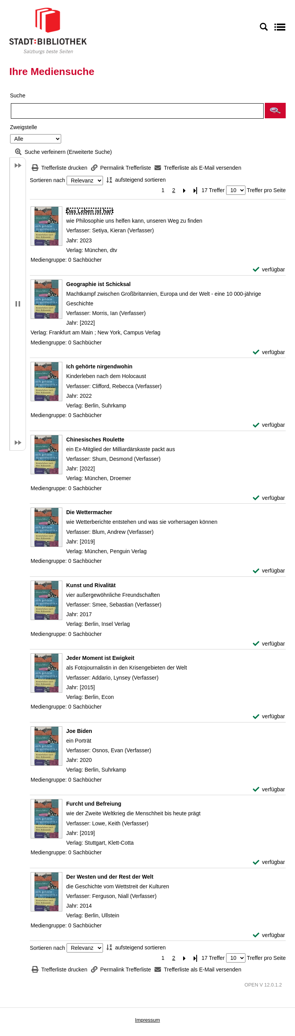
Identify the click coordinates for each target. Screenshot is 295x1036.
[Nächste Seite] (184, 190)
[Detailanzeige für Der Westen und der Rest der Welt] (109, 877)
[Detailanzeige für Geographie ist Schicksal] (98, 284)
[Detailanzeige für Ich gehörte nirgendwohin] (99, 366)
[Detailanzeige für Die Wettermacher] (89, 512)
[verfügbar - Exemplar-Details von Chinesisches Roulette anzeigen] (269, 498)
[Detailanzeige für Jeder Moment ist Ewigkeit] (100, 658)
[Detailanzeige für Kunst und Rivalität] (91, 585)
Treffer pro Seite (266, 190)
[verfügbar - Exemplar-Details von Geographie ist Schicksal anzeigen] (269, 352)
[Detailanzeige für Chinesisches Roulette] (95, 439)
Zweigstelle (23, 127)
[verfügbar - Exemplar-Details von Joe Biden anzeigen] (269, 789)
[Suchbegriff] (137, 111)
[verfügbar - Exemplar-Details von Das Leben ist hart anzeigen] (269, 269)
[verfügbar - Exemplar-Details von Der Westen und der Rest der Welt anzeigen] (269, 935)
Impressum (147, 1020)
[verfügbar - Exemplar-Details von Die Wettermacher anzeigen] (269, 571)
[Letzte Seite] (195, 190)
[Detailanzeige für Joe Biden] (79, 731)
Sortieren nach (47, 180)
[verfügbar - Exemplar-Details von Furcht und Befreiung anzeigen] (269, 862)
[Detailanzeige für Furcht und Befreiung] (93, 804)
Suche (18, 95)
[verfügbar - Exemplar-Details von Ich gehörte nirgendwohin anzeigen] (269, 425)
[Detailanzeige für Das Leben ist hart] (89, 211)
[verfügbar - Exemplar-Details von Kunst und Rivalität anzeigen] (269, 644)
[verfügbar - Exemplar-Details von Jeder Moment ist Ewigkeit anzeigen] (269, 716)
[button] (275, 110)
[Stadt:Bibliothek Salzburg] (48, 30)
